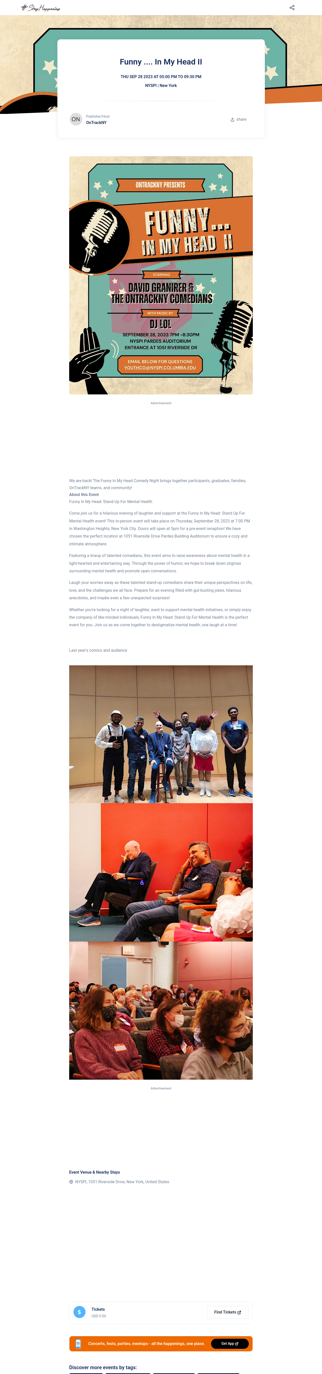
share (238, 119)
